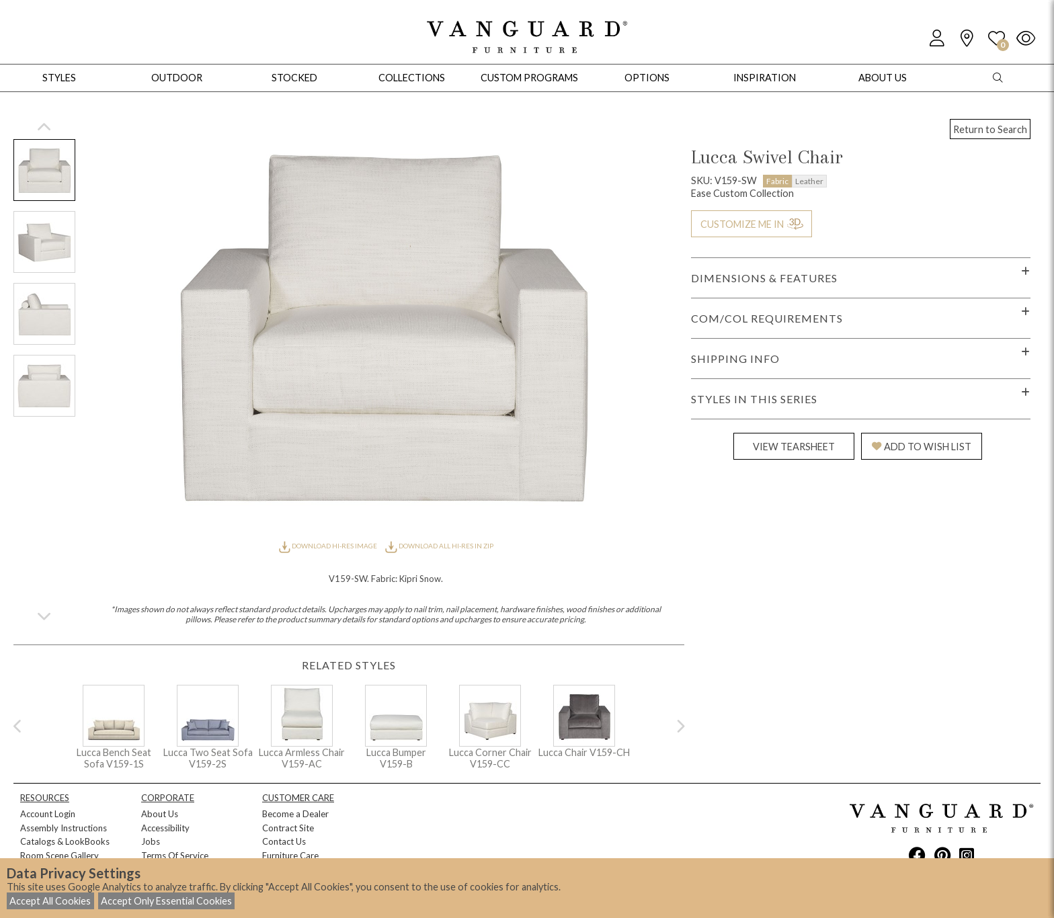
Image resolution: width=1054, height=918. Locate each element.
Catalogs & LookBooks (65, 841)
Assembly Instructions (63, 828)
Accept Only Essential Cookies (166, 901)
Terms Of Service (174, 855)
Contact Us (284, 841)
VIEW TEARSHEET (794, 446)
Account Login (47, 813)
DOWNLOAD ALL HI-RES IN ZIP (439, 546)
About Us (159, 813)
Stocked (294, 77)
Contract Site (288, 828)
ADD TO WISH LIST (921, 446)
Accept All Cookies (50, 901)
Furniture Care (290, 855)
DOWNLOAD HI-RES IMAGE (328, 546)
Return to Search (990, 129)
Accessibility (165, 828)
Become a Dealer (295, 813)
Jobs (150, 841)
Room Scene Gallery (59, 855)
